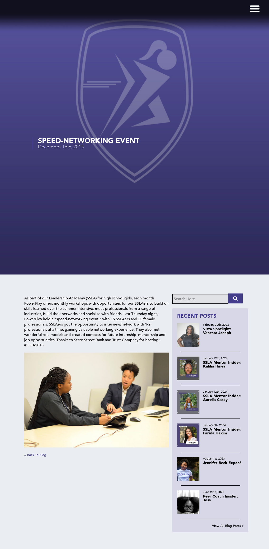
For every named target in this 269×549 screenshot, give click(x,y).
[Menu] (254, 9)
